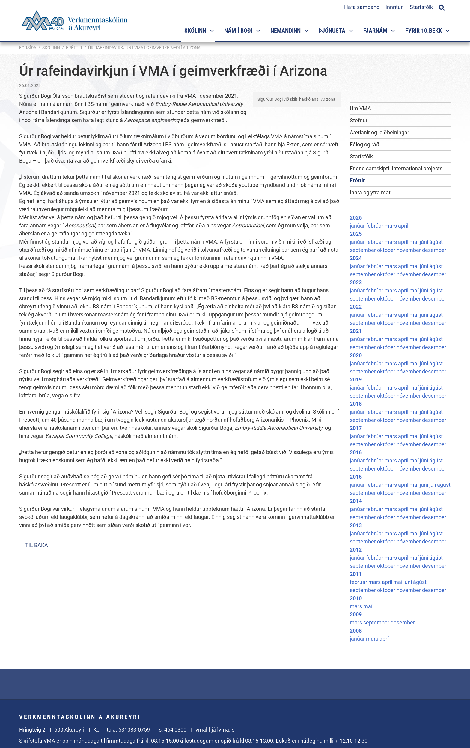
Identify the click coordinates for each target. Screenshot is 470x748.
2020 (356, 355)
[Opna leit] (442, 6)
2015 (356, 477)
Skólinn (51, 47)
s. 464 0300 (172, 729)
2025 (356, 234)
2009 (356, 614)
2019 (356, 379)
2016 (356, 452)
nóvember (409, 250)
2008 (356, 630)
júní (424, 242)
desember (434, 250)
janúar (358, 226)
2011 (356, 574)
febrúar (375, 226)
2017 (356, 428)
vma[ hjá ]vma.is (214, 729)
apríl (403, 226)
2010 (356, 598)
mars (391, 226)
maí (414, 242)
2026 (356, 217)
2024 (356, 258)
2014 (356, 501)
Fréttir (74, 47)
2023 (356, 282)
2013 (356, 525)
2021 (356, 331)
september (363, 250)
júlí (433, 485)
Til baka (36, 545)
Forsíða (27, 47)
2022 (356, 307)
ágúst (436, 242)
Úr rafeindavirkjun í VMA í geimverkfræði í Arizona (144, 47)
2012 (356, 549)
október (387, 250)
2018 (356, 404)
